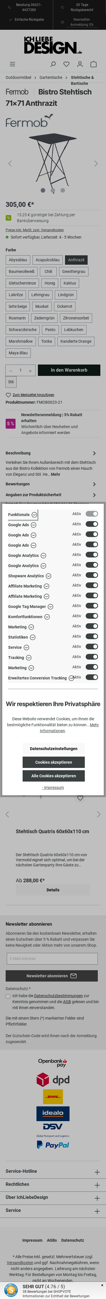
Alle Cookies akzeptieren (53, 776)
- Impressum (53, 787)
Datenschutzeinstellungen (53, 748)
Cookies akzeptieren (53, 762)
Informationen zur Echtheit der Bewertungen (56, 1296)
